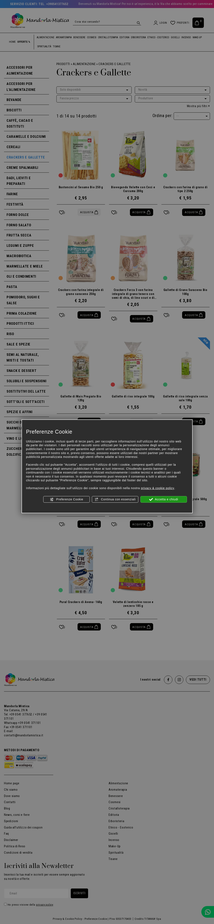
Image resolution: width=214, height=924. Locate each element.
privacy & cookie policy (157, 488)
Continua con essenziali (115, 499)
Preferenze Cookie (66, 499)
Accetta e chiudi (163, 499)
